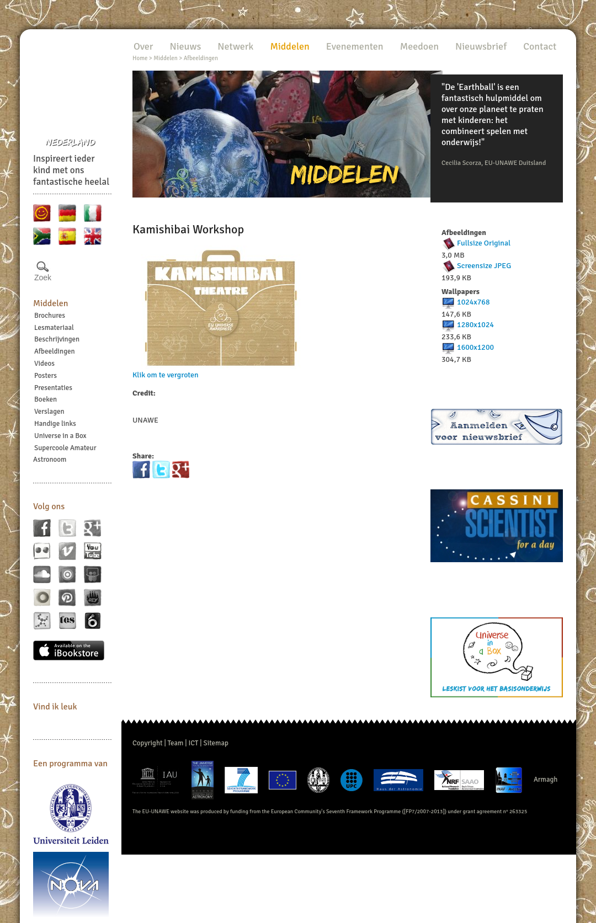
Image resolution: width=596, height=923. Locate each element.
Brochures (49, 315)
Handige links (55, 423)
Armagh (546, 779)
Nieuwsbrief (481, 46)
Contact (539, 46)
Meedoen (419, 46)
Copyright (147, 743)
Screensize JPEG (484, 265)
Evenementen (355, 46)
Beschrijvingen (56, 339)
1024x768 (473, 302)
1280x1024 (475, 324)
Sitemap (216, 743)
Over (143, 46)
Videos (44, 363)
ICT (193, 743)
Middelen (50, 303)
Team (176, 743)
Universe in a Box (60, 435)
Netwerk (235, 46)
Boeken (45, 399)
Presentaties (53, 387)
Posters (45, 375)
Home (139, 58)
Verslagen (49, 411)
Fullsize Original (483, 243)
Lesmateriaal (54, 327)
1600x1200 (475, 347)
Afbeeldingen (54, 351)
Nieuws (185, 46)
